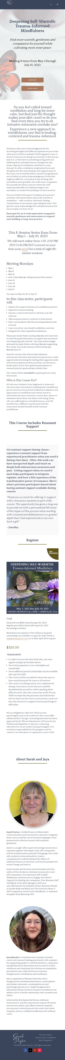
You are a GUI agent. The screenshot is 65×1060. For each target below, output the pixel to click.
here (25, 249)
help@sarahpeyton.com (17, 638)
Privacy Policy (45, 1035)
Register (32, 80)
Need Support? (45, 1040)
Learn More (32, 88)
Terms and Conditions (45, 1037)
